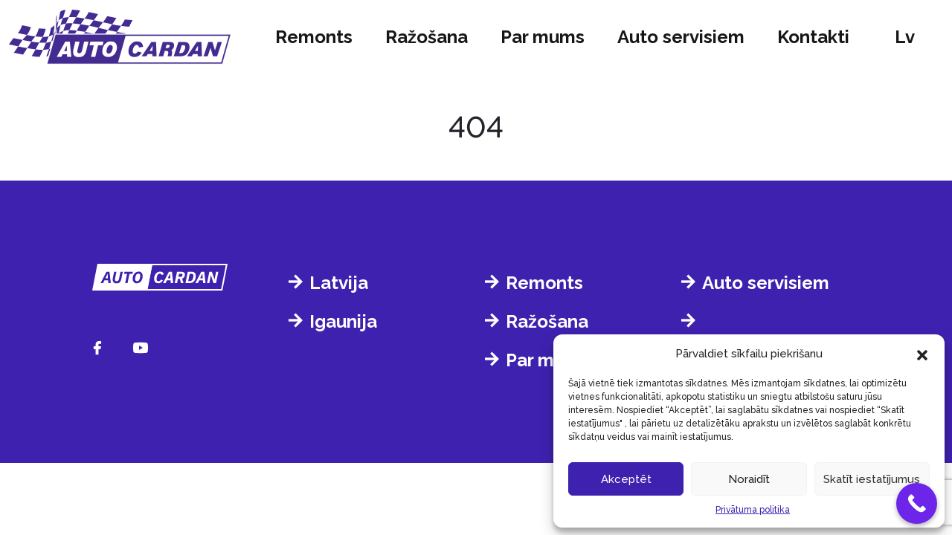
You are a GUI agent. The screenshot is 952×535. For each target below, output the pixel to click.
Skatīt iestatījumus (871, 479)
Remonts (314, 37)
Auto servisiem (680, 37)
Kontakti (813, 37)
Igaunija (343, 321)
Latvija (338, 283)
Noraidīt (749, 479)
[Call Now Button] (916, 503)
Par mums (543, 37)
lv (905, 37)
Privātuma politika (752, 510)
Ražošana (426, 37)
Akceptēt (626, 479)
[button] (922, 353)
